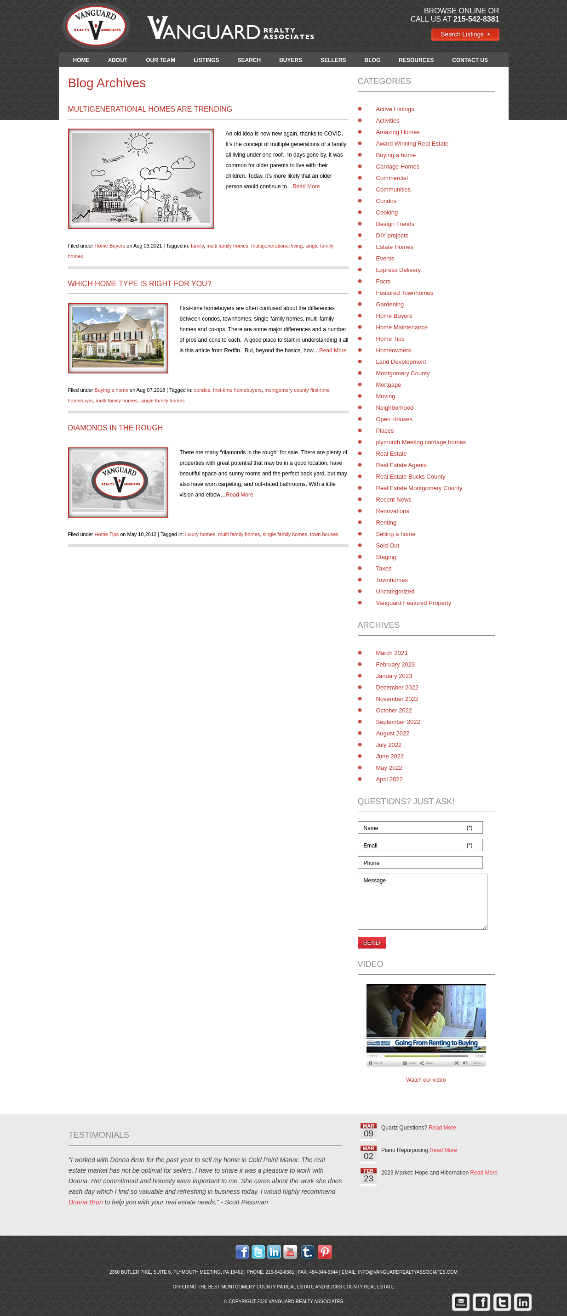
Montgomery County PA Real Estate (267, 1286)
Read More (306, 186)
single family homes (162, 400)
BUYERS (290, 60)
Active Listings (395, 109)
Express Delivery (398, 269)
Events (385, 258)
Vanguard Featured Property (414, 602)
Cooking (387, 212)
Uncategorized (395, 591)
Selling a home (396, 534)
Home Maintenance (402, 327)
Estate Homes (395, 246)
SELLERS (333, 60)
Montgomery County (403, 373)
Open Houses (394, 419)
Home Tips (107, 534)
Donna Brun (86, 1202)
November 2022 (397, 698)
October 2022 (394, 710)
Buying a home (111, 390)
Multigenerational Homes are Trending (150, 109)
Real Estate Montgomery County (419, 488)
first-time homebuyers (237, 390)
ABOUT (118, 60)
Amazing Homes (398, 132)
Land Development (401, 361)
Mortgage (388, 384)
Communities (393, 189)
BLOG (373, 60)
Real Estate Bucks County (411, 476)
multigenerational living (277, 246)
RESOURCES (416, 60)
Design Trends (395, 223)
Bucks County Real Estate (360, 1286)
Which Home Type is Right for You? (140, 284)
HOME (81, 60)
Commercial (392, 178)
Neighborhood (395, 407)
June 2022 (390, 756)
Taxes (384, 568)
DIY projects (392, 235)
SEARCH (249, 60)
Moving (385, 396)
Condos (386, 201)
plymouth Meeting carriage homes (421, 442)
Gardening (390, 304)
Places (385, 430)
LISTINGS (206, 60)
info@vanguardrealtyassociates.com (408, 1272)
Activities (388, 120)
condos (202, 390)
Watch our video (426, 1080)
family (197, 246)
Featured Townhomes (405, 292)
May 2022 (389, 767)
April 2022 (389, 779)
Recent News (394, 499)
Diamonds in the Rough (115, 428)
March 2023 (392, 653)
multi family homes (227, 246)
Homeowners (394, 350)
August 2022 (393, 733)
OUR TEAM (160, 60)
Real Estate (391, 453)
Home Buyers (110, 246)
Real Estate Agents (401, 465)
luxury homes (200, 534)
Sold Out (388, 545)
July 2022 (389, 744)
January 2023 (394, 675)
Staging (386, 557)
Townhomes (392, 579)
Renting (386, 522)
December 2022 (397, 687)
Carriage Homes (398, 166)
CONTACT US (470, 60)
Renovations (392, 511)
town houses (324, 534)
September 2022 (398, 721)
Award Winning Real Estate (412, 143)
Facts (383, 281)
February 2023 (395, 664)
